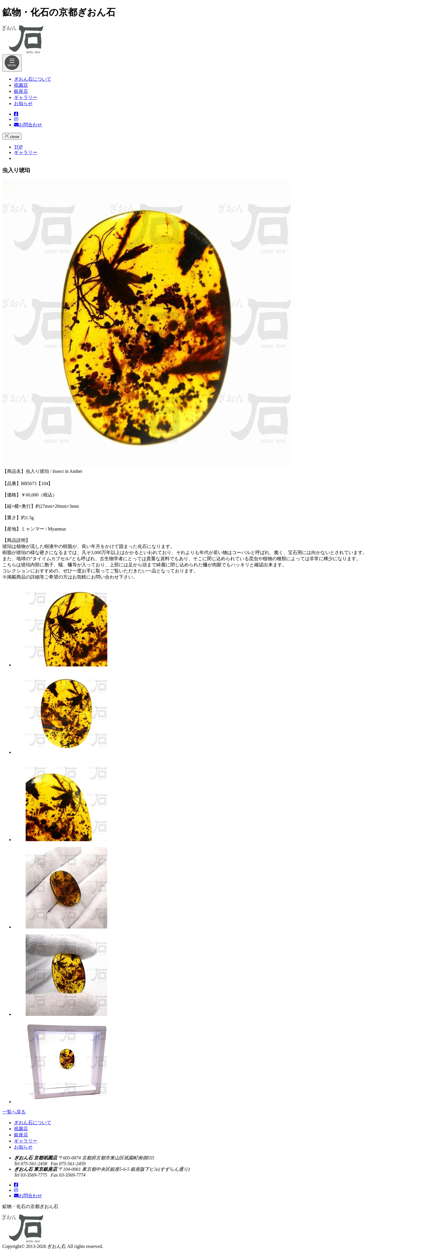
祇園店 (21, 1128)
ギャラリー (25, 1140)
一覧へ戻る (14, 1111)
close (12, 136)
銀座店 (21, 1134)
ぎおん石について (32, 1122)
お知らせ (23, 1147)
